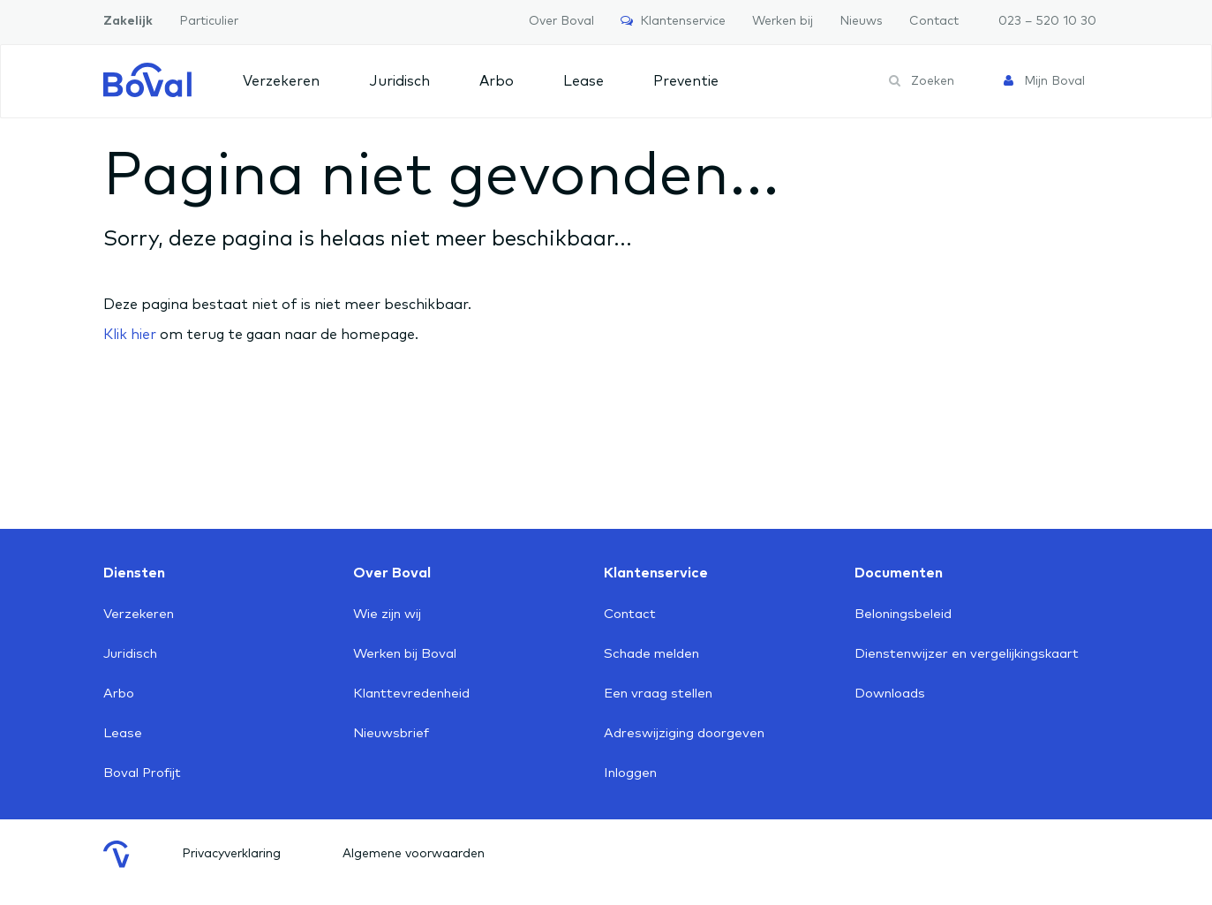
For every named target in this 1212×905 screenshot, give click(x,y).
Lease (583, 81)
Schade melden (651, 653)
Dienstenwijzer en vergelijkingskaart (966, 653)
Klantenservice (673, 20)
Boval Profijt (142, 773)
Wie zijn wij (387, 614)
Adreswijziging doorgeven (684, 733)
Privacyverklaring (231, 854)
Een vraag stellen (658, 693)
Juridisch (399, 81)
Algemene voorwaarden (414, 854)
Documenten (898, 573)
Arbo (496, 81)
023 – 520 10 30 (1047, 21)
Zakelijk (128, 21)
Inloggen (630, 773)
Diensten (134, 573)
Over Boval (561, 21)
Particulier (208, 21)
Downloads (889, 693)
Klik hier (129, 335)
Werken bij (782, 21)
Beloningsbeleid (903, 614)
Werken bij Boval (404, 653)
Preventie (686, 81)
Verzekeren (281, 81)
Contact (934, 21)
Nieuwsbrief (391, 733)
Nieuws (861, 21)
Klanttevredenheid (411, 693)
